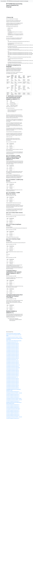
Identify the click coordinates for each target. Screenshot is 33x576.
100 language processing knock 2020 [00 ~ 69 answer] (14, 399)
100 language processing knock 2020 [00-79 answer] (13, 398)
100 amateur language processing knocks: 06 (12, 414)
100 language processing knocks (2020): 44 (12, 373)
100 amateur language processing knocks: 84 (12, 415)
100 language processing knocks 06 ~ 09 (12, 359)
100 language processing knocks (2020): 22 (12, 350)
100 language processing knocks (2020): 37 (12, 375)
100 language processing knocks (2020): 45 (12, 363)
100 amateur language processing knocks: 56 (12, 394)
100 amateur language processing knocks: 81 (12, 418)
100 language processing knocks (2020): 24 (12, 362)
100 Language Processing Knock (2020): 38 (12, 370)
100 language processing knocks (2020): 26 (12, 351)
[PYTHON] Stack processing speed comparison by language (17, 1)
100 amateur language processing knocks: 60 (12, 407)
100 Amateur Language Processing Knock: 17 (12, 412)
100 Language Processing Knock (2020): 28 (12, 354)
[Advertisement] (11, 12)
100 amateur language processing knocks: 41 (12, 391)
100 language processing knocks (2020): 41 (12, 374)
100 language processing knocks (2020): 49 (12, 358)
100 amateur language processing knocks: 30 (12, 411)
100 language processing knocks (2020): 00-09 (13, 367)
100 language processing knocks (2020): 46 (12, 385)
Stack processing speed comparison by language (13, 333)
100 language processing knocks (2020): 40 (12, 343)
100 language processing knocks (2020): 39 (12, 348)
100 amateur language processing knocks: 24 (12, 395)
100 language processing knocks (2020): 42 (12, 355)
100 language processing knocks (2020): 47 (12, 347)
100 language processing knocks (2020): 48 (12, 371)
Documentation (3, 1)
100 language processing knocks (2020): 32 (12, 344)
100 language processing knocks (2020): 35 (12, 346)
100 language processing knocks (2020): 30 (12, 366)
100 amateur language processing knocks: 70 (12, 404)
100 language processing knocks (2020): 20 (12, 382)
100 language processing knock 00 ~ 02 (12, 377)
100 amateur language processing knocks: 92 (12, 410)
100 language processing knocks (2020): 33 (12, 381)
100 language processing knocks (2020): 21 (12, 386)
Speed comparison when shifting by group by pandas (13, 340)
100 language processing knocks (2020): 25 (12, 378)
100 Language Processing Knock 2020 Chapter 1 (13, 408)
